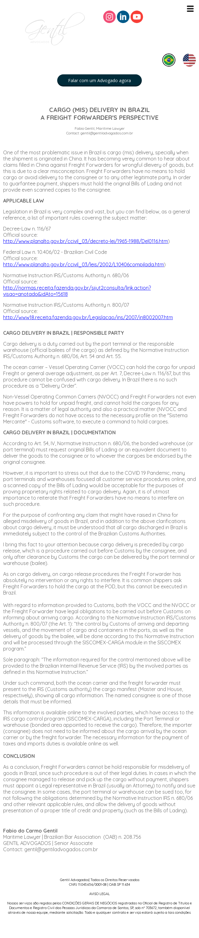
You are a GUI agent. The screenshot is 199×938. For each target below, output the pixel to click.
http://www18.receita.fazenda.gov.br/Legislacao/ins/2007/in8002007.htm (88, 317)
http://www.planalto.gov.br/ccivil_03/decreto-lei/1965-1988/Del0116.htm (85, 241)
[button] (99, 80)
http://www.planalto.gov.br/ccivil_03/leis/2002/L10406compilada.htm (83, 264)
